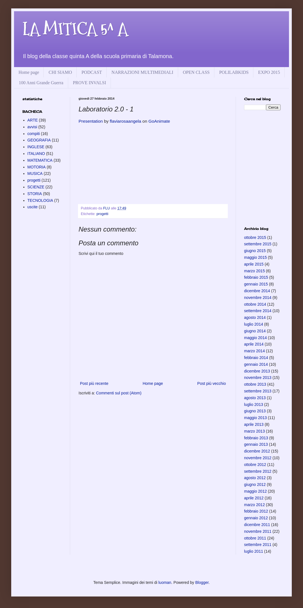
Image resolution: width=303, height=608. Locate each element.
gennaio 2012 (256, 518)
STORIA (34, 193)
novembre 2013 (257, 377)
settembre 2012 (257, 471)
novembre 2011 (257, 531)
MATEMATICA (40, 160)
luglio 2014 (253, 324)
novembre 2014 (257, 297)
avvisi (32, 127)
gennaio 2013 (256, 444)
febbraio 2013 (256, 438)
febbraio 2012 (256, 511)
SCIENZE (36, 187)
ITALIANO (36, 153)
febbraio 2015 (256, 277)
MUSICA (35, 173)
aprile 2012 (253, 498)
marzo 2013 (254, 431)
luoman (164, 582)
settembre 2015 (257, 244)
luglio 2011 (253, 551)
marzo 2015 (254, 271)
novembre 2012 (257, 458)
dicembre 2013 (257, 371)
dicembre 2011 (257, 524)
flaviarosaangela (125, 121)
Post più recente (94, 383)
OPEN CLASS (196, 72)
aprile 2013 (253, 424)
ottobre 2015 (255, 237)
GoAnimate (159, 121)
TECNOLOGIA (40, 200)
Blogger (201, 582)
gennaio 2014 (256, 364)
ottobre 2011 (255, 538)
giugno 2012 (255, 484)
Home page (29, 72)
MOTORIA (36, 167)
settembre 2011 (257, 544)
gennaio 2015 (256, 284)
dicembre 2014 (257, 291)
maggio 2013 (255, 417)
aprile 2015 (253, 264)
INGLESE (36, 147)
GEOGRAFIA (39, 140)
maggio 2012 (255, 491)
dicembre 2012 (257, 451)
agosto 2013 (255, 398)
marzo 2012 (254, 504)
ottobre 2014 (255, 304)
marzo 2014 (254, 351)
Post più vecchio (211, 383)
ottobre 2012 (255, 464)
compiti (33, 133)
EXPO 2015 (269, 72)
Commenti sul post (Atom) (118, 393)
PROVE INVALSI (89, 82)
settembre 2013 (257, 391)
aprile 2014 (253, 344)
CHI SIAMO (60, 72)
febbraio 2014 (256, 357)
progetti (102, 214)
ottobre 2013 (255, 384)
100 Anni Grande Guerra (41, 82)
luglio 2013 (253, 404)
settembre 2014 (257, 310)
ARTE (32, 120)
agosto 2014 (255, 317)
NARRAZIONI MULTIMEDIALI (142, 72)
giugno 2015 (255, 250)
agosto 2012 (255, 478)
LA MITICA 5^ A (75, 29)
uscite (32, 207)
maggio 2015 (255, 257)
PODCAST (91, 72)
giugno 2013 (255, 411)
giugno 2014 (255, 331)
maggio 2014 (255, 337)
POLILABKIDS (234, 72)
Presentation (91, 121)
